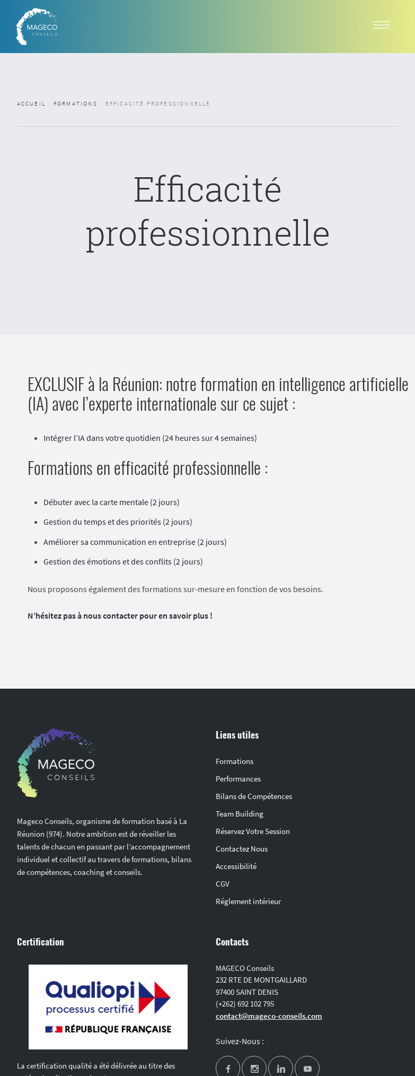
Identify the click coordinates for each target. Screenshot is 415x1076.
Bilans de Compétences (254, 796)
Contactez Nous (242, 849)
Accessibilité (236, 866)
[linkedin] (280, 1069)
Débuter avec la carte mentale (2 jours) (111, 502)
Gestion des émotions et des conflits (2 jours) (124, 561)
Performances (238, 779)
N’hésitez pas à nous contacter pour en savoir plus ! (120, 615)
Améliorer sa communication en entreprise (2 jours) (135, 541)
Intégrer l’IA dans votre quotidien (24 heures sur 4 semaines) (150, 437)
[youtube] (307, 1069)
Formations (76, 103)
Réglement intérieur (248, 901)
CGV (222, 884)
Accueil (31, 103)
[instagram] (254, 1069)
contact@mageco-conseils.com (269, 1016)
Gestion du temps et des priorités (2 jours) (117, 521)
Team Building (239, 814)
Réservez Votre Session (253, 831)
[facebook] (228, 1069)
